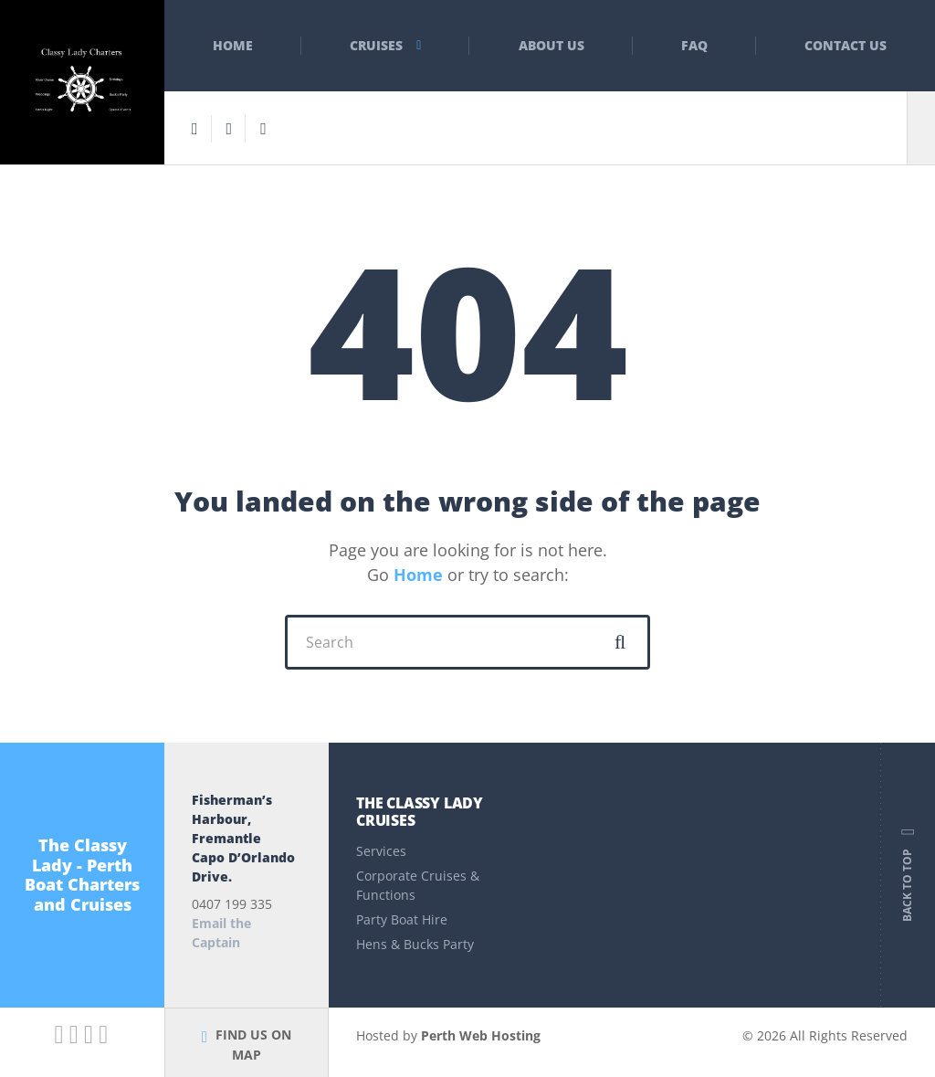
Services (381, 851)
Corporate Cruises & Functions (417, 885)
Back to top (907, 875)
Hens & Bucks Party (415, 944)
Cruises (376, 45)
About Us (551, 45)
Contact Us (845, 45)
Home (233, 45)
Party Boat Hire (401, 919)
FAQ (694, 45)
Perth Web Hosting (481, 1035)
